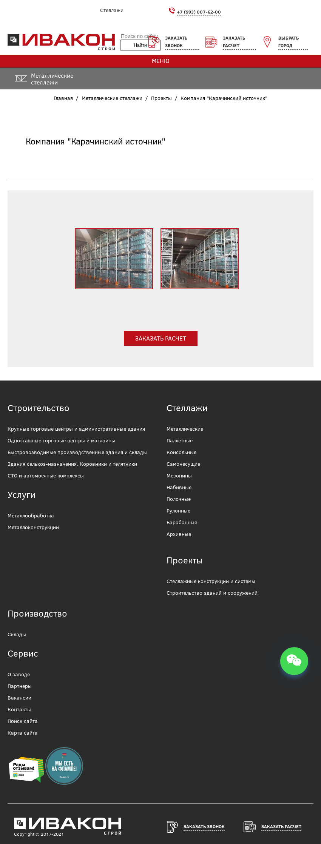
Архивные (179, 534)
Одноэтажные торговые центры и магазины (61, 440)
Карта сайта (23, 733)
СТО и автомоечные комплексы (46, 475)
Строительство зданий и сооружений (212, 593)
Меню (161, 61)
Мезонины (179, 475)
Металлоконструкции (33, 527)
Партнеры (20, 686)
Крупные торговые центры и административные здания (76, 429)
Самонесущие (183, 464)
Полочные (179, 499)
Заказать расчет (234, 42)
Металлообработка (31, 515)
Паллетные (180, 440)
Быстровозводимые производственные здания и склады (77, 452)
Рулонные (178, 510)
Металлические (185, 429)
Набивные (179, 487)
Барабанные (182, 522)
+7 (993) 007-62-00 (199, 12)
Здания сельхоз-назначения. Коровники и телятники (72, 464)
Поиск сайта (23, 721)
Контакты (19, 709)
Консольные (181, 452)
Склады (17, 634)
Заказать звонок (176, 42)
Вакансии (19, 697)
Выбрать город (288, 42)
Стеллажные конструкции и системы (211, 581)
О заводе (19, 674)
